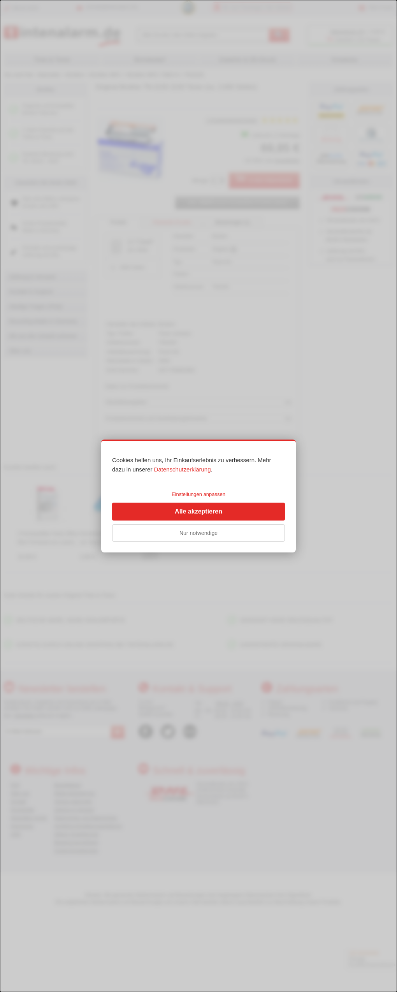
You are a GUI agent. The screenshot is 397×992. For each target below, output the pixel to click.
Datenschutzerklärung (182, 469)
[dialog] (198, 496)
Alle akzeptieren (198, 511)
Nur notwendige (198, 533)
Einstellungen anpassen (198, 494)
